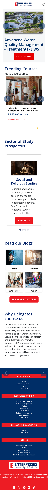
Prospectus (24, 220)
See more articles (24, 299)
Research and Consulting (24, 425)
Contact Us (24, 388)
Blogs (24, 386)
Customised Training (24, 396)
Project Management (24, 403)
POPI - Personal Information (24, 455)
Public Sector (24, 411)
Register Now (24, 56)
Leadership (24, 408)
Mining (24, 406)
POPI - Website (24, 450)
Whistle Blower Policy (24, 445)
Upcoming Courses (24, 384)
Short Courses (24, 376)
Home (24, 381)
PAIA (24, 447)
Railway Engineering (24, 413)
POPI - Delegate (24, 452)
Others (24, 440)
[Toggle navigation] (4, 4)
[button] (24, 104)
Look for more (24, 415)
